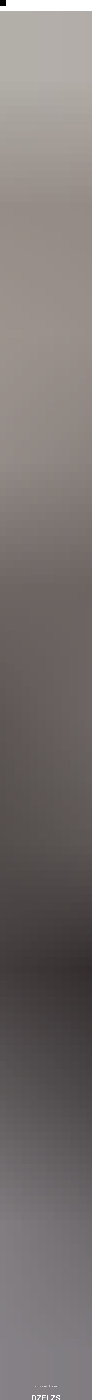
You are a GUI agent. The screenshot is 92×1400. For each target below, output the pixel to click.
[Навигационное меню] (3, 3)
